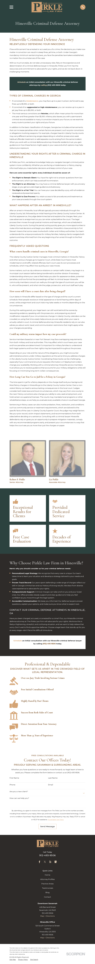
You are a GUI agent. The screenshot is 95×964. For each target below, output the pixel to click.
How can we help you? (19, 798)
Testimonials (47, 888)
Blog (47, 892)
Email (50, 785)
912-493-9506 (47, 855)
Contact (47, 897)
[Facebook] (39, 862)
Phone (12, 785)
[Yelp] (50, 862)
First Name (14, 778)
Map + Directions (47, 916)
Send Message (47, 826)
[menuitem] (13, 959)
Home (47, 875)
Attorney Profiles (47, 879)
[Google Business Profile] (55, 862)
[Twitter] (45, 862)
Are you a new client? (19, 792)
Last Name (52, 778)
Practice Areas (47, 884)
